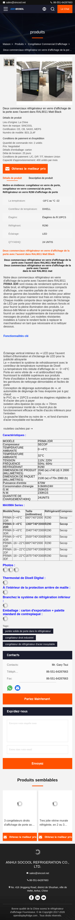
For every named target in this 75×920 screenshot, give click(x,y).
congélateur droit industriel (19, 637)
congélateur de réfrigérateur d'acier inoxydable (30, 644)
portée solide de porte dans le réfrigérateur (28, 631)
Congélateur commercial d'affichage (47, 44)
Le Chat (65, 9)
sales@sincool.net (14, 2)
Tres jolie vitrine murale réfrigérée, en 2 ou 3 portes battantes (54, 823)
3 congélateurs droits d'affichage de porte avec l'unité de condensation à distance (19, 823)
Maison (7, 44)
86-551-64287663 (61, 2)
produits (19, 44)
